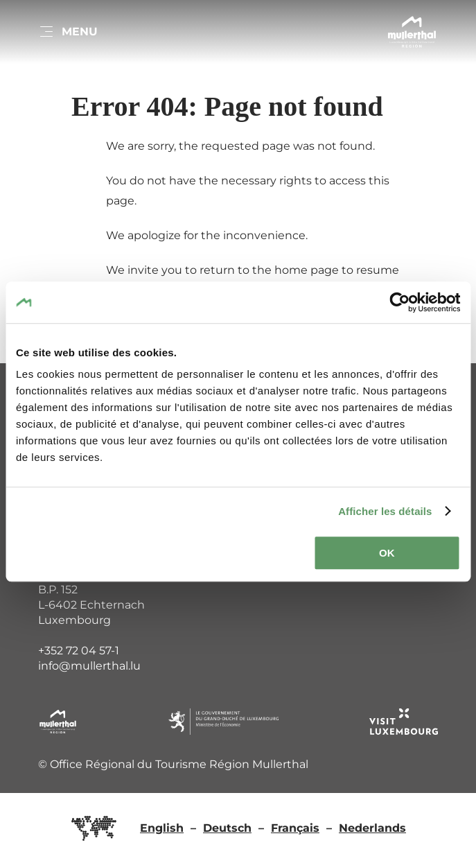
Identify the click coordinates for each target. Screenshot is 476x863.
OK (387, 553)
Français (295, 828)
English (162, 828)
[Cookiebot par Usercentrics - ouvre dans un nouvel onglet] (399, 302)
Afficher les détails (385, 511)
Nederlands (372, 828)
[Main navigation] (68, 32)
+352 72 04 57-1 (78, 650)
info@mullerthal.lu (89, 665)
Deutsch (227, 828)
